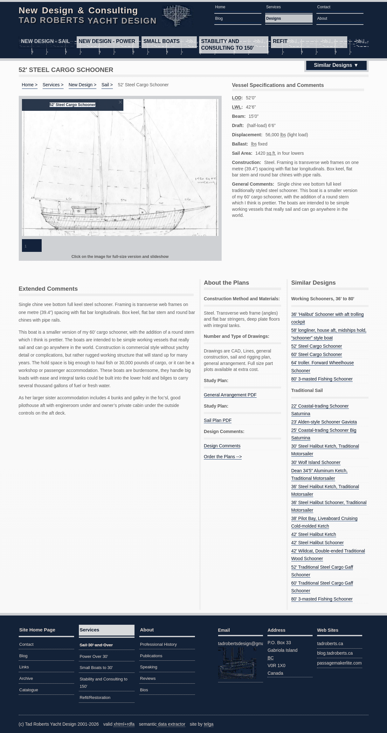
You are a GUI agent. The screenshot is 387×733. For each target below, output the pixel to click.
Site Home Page (37, 629)
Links (24, 667)
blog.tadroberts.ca (335, 653)
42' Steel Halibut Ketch (313, 534)
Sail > (107, 84)
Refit (280, 41)
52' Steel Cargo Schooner (73, 105)
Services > (53, 84)
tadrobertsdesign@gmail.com (240, 660)
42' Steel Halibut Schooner (317, 542)
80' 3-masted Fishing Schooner (322, 378)
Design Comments (222, 445)
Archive (26, 678)
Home (220, 7)
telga (208, 724)
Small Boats (161, 41)
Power (107, 41)
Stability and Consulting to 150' (227, 45)
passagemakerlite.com (339, 662)
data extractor (171, 724)
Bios (144, 689)
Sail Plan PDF (218, 420)
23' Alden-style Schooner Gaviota (324, 421)
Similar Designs (333, 65)
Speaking (148, 667)
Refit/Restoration (94, 697)
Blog (219, 18)
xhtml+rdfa (124, 724)
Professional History (158, 644)
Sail (45, 41)
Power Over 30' (93, 656)
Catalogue (28, 689)
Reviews (147, 678)
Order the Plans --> (223, 456)
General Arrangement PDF (230, 394)
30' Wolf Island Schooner (316, 462)
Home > (30, 84)
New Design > (83, 84)
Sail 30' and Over (96, 645)
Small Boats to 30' (96, 667)
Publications (151, 655)
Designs (273, 18)
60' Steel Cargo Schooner (316, 354)
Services (273, 7)
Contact (323, 7)
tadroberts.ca (330, 643)
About (322, 18)
